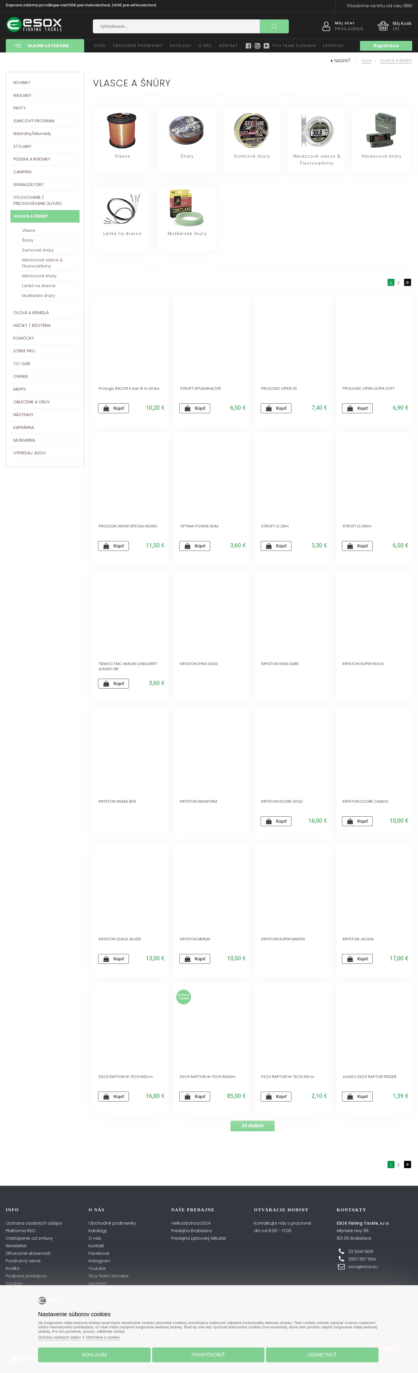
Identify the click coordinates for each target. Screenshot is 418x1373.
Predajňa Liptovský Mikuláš (198, 1238)
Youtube (97, 1268)
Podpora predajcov (26, 1276)
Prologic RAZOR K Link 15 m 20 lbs (129, 388)
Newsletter (16, 1246)
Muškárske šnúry (187, 233)
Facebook (99, 1253)
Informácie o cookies (108, 1336)
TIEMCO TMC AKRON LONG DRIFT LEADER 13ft (128, 666)
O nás (95, 1238)
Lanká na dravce (122, 233)
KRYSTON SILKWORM (198, 801)
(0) (396, 28)
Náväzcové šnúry (382, 156)
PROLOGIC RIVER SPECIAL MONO (128, 526)
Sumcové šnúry (252, 156)
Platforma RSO (20, 1231)
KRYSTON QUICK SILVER (120, 939)
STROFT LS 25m (275, 526)
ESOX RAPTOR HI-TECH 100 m (287, 1076)
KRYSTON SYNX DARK (280, 664)
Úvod (366, 61)
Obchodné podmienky (112, 1223)
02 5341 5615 (360, 1251)
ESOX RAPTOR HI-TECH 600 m (126, 1076)
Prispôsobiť (208, 1353)
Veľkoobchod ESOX (191, 1223)
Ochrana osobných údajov (34, 1223)
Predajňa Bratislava (191, 1231)
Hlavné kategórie (40, 46)
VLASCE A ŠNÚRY (396, 61)
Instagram (99, 1261)
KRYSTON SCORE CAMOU (365, 801)
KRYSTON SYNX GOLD (199, 664)
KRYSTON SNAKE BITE (117, 801)
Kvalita (12, 1268)
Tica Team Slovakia (108, 1276)
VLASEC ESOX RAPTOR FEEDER (370, 1076)
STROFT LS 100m (357, 526)
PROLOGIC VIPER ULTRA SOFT (369, 388)
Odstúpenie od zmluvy (29, 1238)
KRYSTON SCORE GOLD (282, 801)
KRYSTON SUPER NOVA (363, 664)
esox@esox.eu (363, 1267)
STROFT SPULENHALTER (200, 388)
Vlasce (122, 156)
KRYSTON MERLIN (195, 939)
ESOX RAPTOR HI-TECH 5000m (207, 1076)
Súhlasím (96, 1353)
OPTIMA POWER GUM (199, 526)
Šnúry (187, 156)
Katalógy (98, 1231)
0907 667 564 (362, 1259)
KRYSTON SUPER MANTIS (283, 939)
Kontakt (96, 1246)
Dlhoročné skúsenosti (28, 1253)
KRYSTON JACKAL (358, 939)
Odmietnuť (319, 1353)
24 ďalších (253, 1125)
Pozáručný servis (23, 1261)
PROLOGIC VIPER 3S (279, 388)
